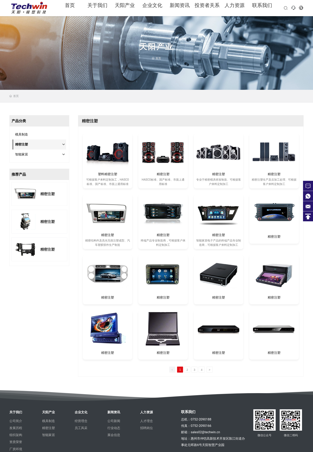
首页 (70, 8)
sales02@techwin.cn (205, 432)
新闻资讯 (179, 8)
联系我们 (262, 8)
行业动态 (113, 428)
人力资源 (234, 8)
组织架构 (15, 435)
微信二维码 (291, 439)
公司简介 (15, 421)
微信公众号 (264, 439)
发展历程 (15, 428)
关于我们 (97, 8)
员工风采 (81, 428)
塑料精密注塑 (107, 174)
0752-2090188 (201, 419)
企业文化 (152, 8)
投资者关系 (207, 8)
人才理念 (146, 421)
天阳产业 (124, 8)
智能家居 (48, 435)
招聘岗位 (146, 428)
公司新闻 (113, 421)
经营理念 (81, 421)
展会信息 (113, 435)
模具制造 (48, 421)
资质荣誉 (15, 442)
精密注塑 (47, 194)
